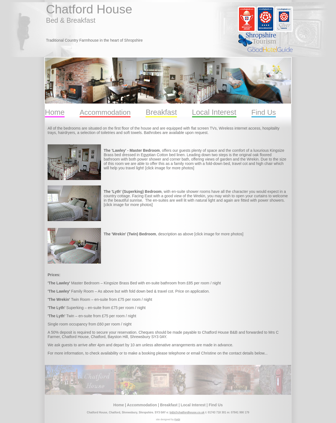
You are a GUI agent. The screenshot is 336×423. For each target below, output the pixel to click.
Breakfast (161, 112)
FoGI (177, 419)
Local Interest (214, 112)
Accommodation (105, 112)
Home (55, 112)
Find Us (263, 112)
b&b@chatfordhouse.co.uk (187, 412)
